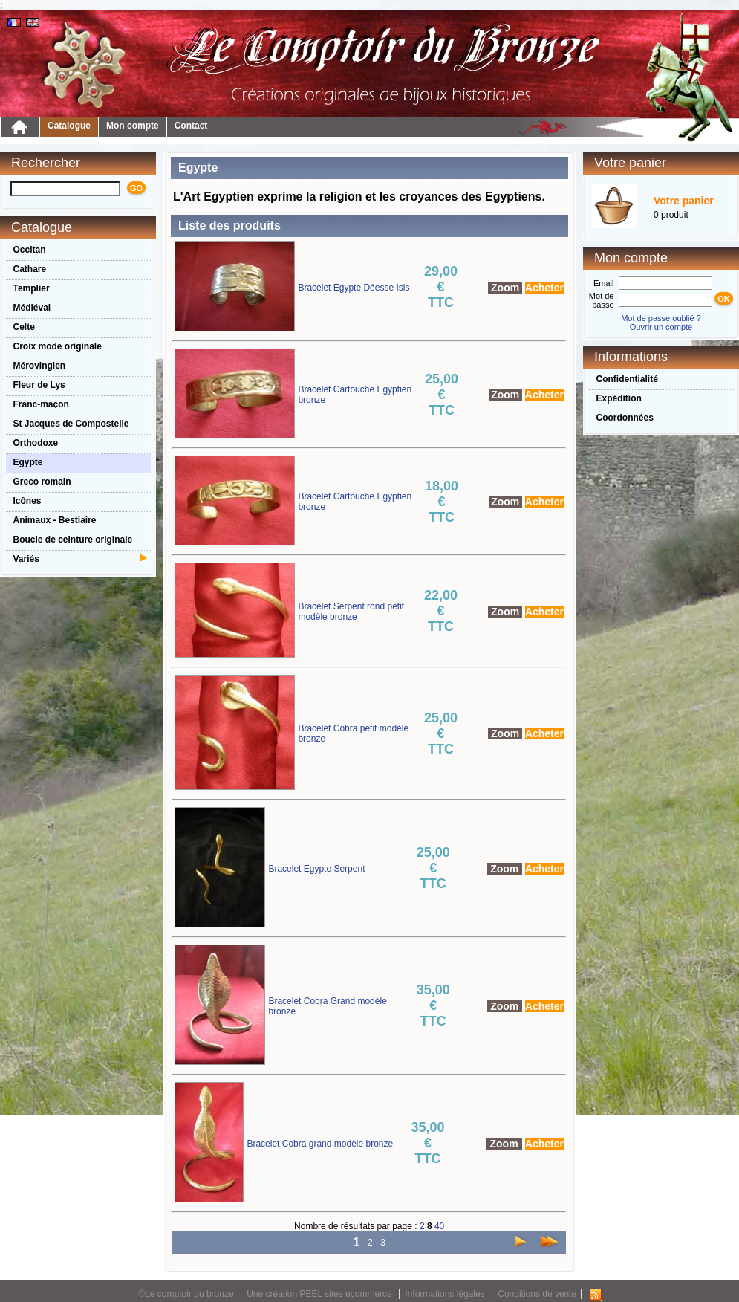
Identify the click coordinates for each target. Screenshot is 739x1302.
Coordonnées (625, 417)
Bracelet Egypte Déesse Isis (353, 287)
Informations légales (444, 1294)
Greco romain (42, 481)
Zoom (505, 288)
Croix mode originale (57, 346)
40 (439, 1226)
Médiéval (32, 307)
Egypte (28, 462)
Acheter (544, 288)
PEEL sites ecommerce (346, 1294)
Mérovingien (39, 365)
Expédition (619, 398)
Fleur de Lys (39, 385)
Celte (24, 327)
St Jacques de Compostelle (71, 423)
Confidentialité (627, 379)
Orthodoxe (36, 443)
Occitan (29, 249)
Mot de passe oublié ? (661, 318)
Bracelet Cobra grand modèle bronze (320, 1144)
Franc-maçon (41, 404)
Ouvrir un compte (661, 327)
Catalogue (69, 125)
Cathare (30, 269)
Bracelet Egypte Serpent (316, 869)
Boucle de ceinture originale (73, 539)
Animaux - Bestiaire (55, 520)
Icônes (27, 501)
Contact (191, 125)
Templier (31, 288)
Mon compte (132, 125)
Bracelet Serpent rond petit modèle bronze (351, 611)
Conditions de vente (537, 1294)
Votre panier (684, 201)
